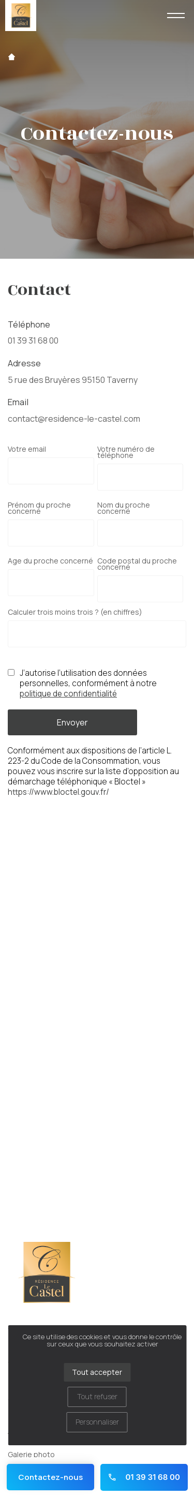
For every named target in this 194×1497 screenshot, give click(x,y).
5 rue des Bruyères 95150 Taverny (73, 379)
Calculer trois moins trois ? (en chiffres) (75, 612)
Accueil (12, 57)
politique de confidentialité (68, 694)
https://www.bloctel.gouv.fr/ (58, 792)
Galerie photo (31, 1454)
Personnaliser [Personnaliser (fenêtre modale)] (97, 1422)
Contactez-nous (50, 1477)
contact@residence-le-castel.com (74, 418)
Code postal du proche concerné (137, 564)
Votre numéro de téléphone (126, 452)
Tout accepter (97, 1372)
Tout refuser (97, 1396)
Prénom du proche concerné (39, 508)
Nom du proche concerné (123, 508)
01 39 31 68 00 (33, 340)
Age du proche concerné (50, 561)
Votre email (27, 449)
